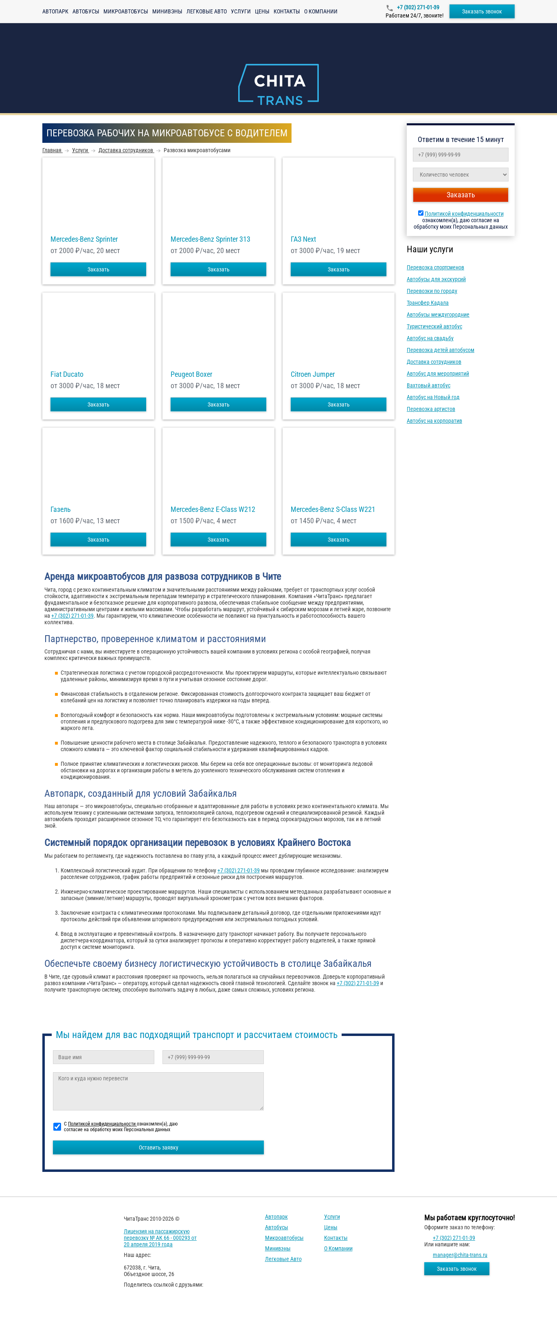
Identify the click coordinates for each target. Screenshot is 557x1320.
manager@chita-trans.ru (460, 1255)
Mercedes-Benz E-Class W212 (213, 509)
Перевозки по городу (432, 291)
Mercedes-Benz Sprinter (84, 239)
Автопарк (55, 11)
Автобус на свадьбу (430, 338)
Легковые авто (206, 11)
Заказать (99, 269)
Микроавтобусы (125, 11)
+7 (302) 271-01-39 (417, 7)
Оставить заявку (158, 1147)
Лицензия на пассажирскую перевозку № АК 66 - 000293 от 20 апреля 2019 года (160, 1238)
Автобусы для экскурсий (436, 279)
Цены (262, 11)
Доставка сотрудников (434, 361)
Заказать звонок (482, 11)
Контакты (287, 11)
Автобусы (85, 11)
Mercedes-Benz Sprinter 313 (210, 239)
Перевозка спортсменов (435, 267)
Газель (60, 509)
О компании (321, 11)
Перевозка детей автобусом (440, 350)
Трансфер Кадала (428, 302)
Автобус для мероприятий (438, 373)
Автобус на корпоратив (434, 420)
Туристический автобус (434, 326)
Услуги (241, 11)
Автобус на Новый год (433, 397)
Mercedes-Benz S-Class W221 (333, 509)
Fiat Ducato (66, 374)
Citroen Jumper (313, 374)
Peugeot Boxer (191, 374)
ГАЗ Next (303, 239)
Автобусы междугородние (438, 314)
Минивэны (167, 11)
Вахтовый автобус (428, 385)
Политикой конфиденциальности (464, 213)
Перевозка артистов (431, 409)
